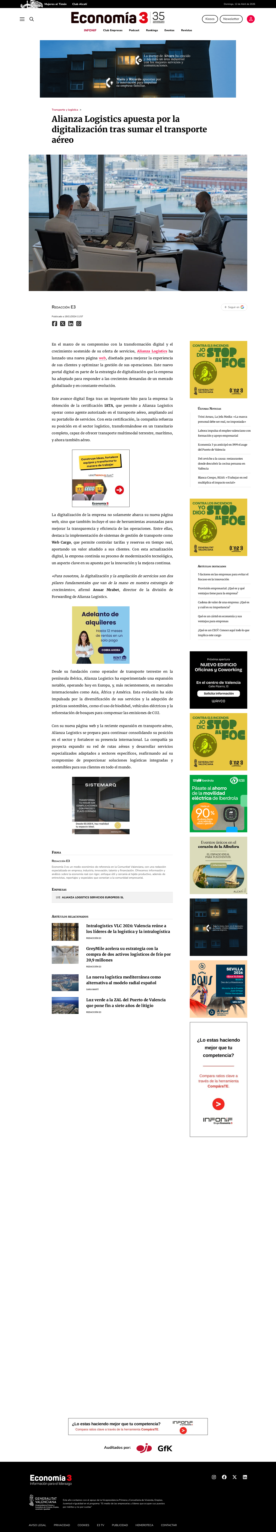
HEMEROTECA (144, 1523)
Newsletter (224, 18)
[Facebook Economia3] (224, 1475)
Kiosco (202, 18)
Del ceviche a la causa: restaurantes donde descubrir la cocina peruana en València (221, 461)
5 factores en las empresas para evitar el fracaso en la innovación (223, 574)
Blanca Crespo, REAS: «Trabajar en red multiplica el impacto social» (222, 477)
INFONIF (87, 28)
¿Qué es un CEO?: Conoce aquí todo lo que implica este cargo (223, 630)
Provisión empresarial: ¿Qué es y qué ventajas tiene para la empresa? (221, 588)
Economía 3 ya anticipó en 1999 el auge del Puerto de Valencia (222, 444)
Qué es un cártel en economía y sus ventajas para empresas (220, 616)
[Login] (243, 18)
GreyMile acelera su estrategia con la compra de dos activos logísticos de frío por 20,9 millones (128, 952)
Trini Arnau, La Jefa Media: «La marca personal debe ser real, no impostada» (222, 417)
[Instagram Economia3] (214, 1475)
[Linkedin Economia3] (245, 1475)
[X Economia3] (234, 1475)
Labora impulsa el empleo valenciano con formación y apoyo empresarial (224, 430)
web (102, 355)
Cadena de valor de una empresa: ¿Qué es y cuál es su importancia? (223, 602)
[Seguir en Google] (234, 304)
